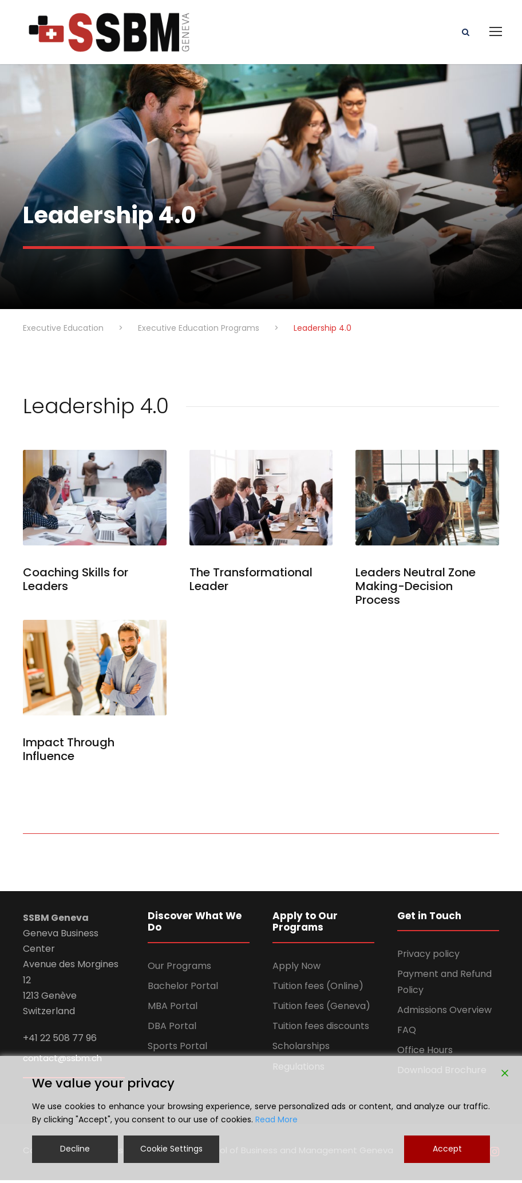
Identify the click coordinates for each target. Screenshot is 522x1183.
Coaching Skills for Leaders (75, 582)
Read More (276, 1119)
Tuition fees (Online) (317, 988)
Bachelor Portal (183, 988)
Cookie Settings (171, 1148)
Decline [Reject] (75, 1148)
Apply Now (296, 968)
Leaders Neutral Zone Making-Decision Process (415, 589)
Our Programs (179, 968)
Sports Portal (177, 1048)
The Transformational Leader (251, 582)
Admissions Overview (444, 1012)
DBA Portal (172, 1028)
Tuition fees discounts (320, 1028)
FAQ (406, 1032)
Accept (447, 1148)
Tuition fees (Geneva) (321, 1008)
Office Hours (425, 1052)
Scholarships (301, 1048)
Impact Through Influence (68, 752)
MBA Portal (172, 1008)
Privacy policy (428, 956)
